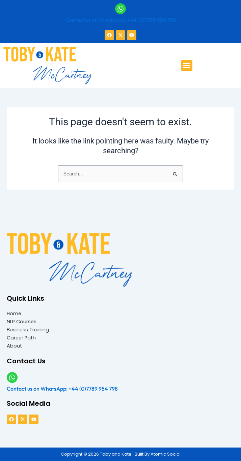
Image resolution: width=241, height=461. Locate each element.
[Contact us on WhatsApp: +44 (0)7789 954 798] (120, 8)
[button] (186, 65)
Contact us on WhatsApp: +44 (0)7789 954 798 (120, 20)
